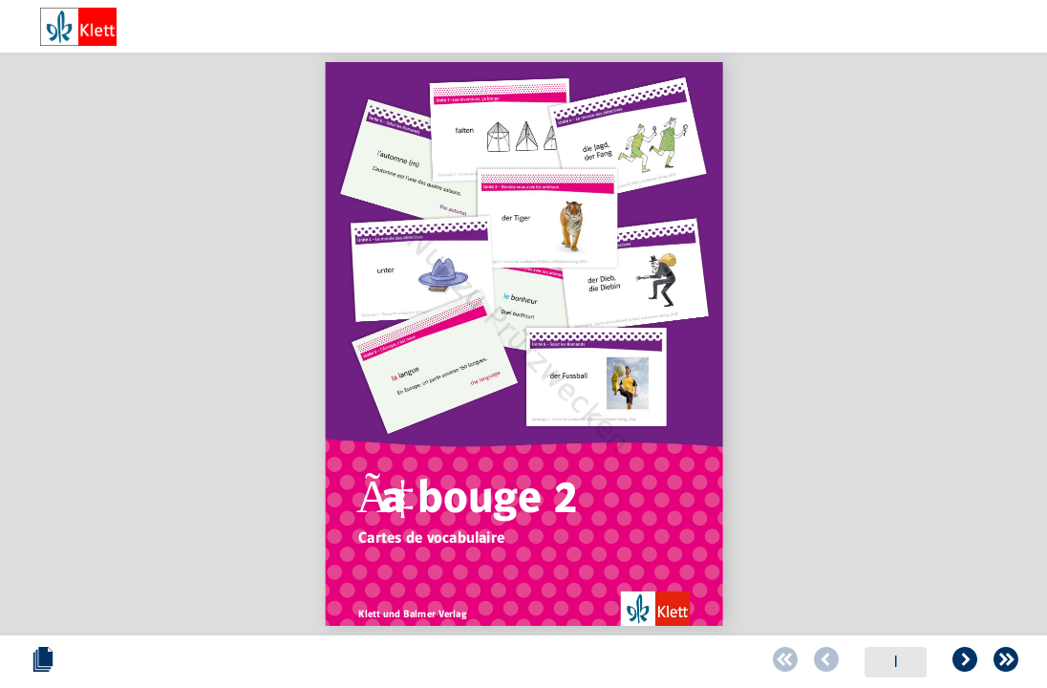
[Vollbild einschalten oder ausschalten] (1006, 662)
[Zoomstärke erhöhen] (956, 662)
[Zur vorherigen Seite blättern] (451, 662)
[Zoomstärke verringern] (795, 662)
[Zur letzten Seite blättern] (634, 662)
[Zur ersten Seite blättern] (412, 662)
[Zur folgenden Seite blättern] (595, 662)
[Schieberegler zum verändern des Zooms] (826, 662)
